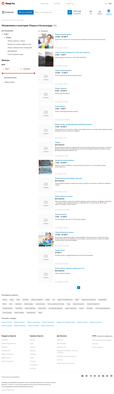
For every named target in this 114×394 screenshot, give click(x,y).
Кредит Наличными (8, 361)
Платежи (32, 347)
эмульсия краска (78, 304)
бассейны (90, 308)
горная (81, 308)
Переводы (33, 354)
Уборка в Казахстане (47, 325)
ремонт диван (28, 304)
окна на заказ (40, 304)
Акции (32, 357)
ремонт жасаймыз (37, 299)
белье (4, 304)
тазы (10, 304)
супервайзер (102, 299)
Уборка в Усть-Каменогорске (66, 322)
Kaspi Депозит (6, 350)
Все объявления (7, 31)
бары (68, 304)
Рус (110, 3)
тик (54, 299)
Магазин (32, 340)
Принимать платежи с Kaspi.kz (66, 356)
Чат (90, 12)
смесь (40, 312)
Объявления (8, 12)
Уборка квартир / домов (16, 41)
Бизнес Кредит (61, 343)
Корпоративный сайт (8, 390)
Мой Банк (33, 350)
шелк (18, 299)
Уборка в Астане (7, 322)
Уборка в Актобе (82, 322)
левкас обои (42, 308)
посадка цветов (7, 308)
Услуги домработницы (15, 54)
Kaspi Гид (32, 368)
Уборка (7, 37)
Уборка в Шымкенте (48, 322)
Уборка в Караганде (33, 322)
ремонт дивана (19, 312)
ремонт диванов (30, 308)
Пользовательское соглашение (101, 340)
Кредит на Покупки (7, 354)
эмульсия (18, 304)
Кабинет (99, 12)
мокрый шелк (31, 312)
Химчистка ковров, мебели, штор (19, 44)
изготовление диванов (103, 308)
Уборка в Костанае (95, 322)
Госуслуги (33, 361)
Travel (31, 343)
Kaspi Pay (60, 340)
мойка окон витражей (88, 299)
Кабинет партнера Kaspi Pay (65, 363)
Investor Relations (97, 347)
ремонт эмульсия (70, 308)
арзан (12, 299)
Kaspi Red (4, 347)
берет (77, 299)
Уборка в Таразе (7, 325)
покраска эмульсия (93, 304)
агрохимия (18, 308)
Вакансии (95, 343)
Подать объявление (109, 12)
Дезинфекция (12, 51)
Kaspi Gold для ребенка (9, 343)
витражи (25, 299)
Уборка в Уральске (20, 325)
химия (48, 299)
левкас (5, 299)
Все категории (25, 12)
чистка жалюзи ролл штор (56, 304)
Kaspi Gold (5, 340)
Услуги (5, 34)
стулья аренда (7, 312)
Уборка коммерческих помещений (20, 48)
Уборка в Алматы (19, 322)
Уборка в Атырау (33, 325)
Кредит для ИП (6, 357)
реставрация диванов (55, 308)
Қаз (106, 3)
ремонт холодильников (65, 299)
